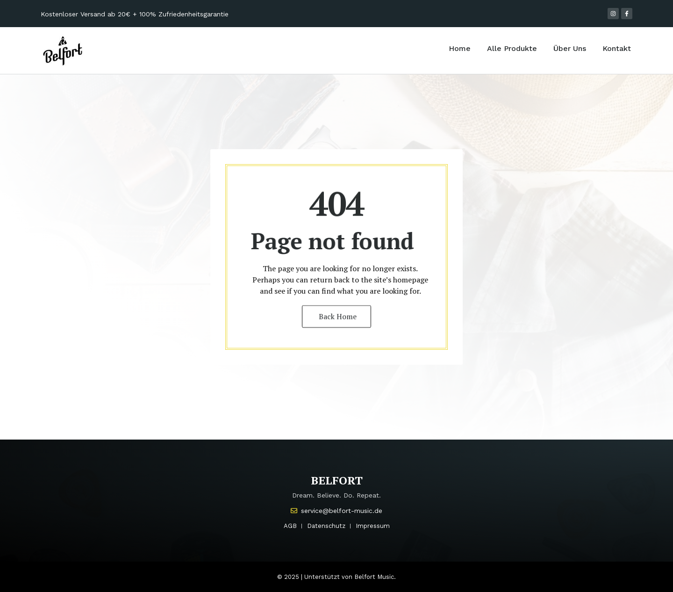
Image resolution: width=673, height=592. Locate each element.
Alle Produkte (512, 48)
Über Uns (569, 48)
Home (460, 48)
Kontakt (616, 48)
